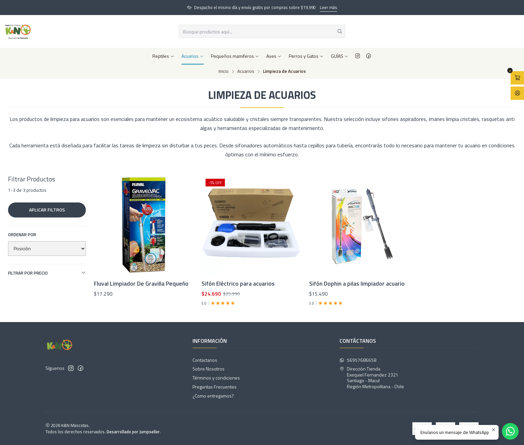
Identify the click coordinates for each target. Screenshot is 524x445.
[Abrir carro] (517, 78)
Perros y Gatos (306, 55)
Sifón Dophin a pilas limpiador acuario (357, 284)
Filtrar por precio (47, 273)
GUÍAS (340, 55)
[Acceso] (517, 93)
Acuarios (192, 55)
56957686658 (358, 359)
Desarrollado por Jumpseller (133, 431)
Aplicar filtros (47, 209)
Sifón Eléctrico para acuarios (238, 284)
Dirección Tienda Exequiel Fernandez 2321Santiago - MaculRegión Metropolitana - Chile (372, 377)
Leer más (328, 7)
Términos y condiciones (216, 377)
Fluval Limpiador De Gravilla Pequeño (141, 284)
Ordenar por (22, 234)
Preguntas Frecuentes (214, 386)
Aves (274, 55)
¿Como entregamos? (213, 395)
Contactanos (204, 359)
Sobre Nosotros (208, 368)
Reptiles (163, 55)
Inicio (224, 71)
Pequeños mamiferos (235, 55)
